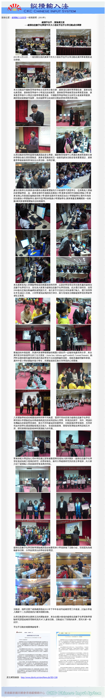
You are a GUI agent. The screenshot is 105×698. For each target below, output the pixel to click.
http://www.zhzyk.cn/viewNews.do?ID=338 (39, 677)
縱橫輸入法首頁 (19, 17)
